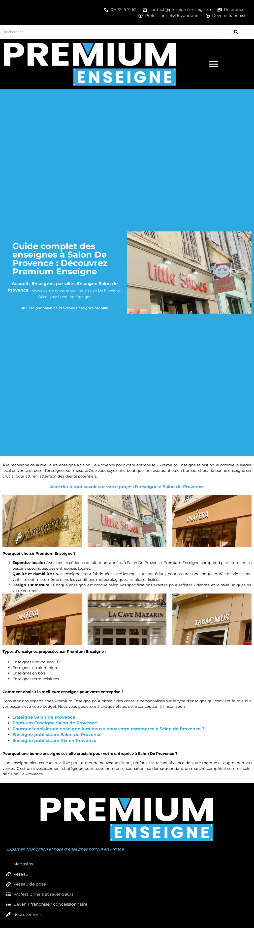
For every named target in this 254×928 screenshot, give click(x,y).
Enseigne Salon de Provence (50, 308)
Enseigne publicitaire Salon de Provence (57, 734)
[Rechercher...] (111, 32)
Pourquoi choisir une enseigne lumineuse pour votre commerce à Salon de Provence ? (108, 728)
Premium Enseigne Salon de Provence (54, 722)
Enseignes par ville (52, 283)
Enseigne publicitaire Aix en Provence (54, 740)
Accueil (20, 283)
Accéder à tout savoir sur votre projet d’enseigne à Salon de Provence (127, 486)
